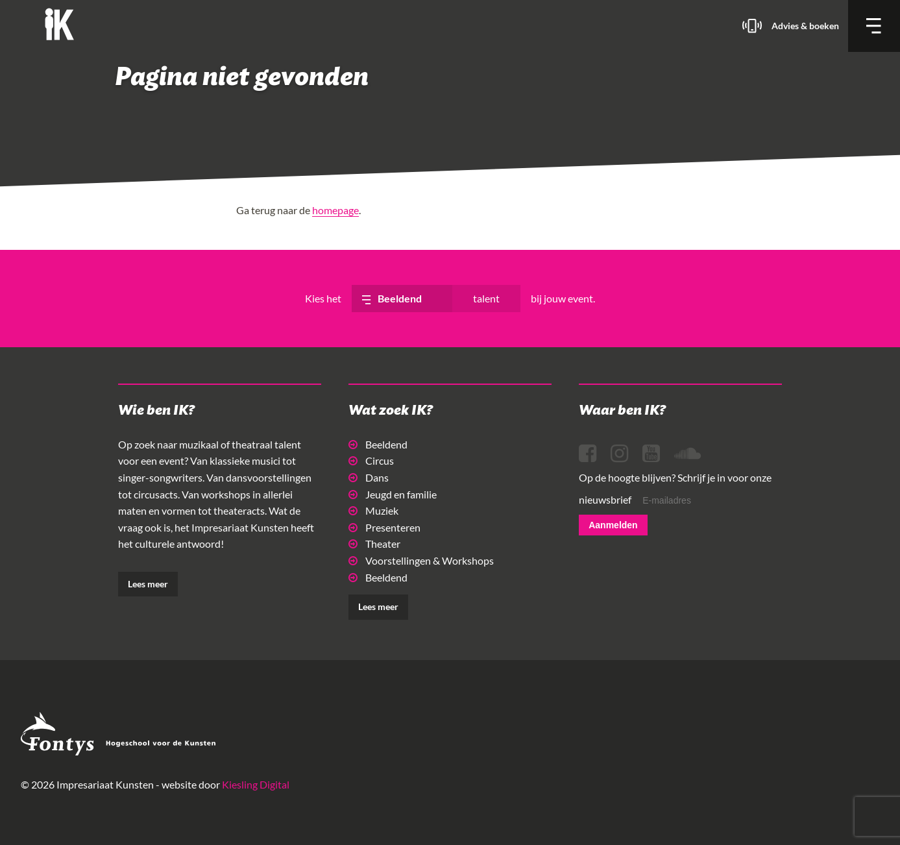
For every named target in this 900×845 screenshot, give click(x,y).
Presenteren (384, 527)
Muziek (373, 510)
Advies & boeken (805, 25)
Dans (368, 477)
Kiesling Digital (255, 784)
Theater (374, 543)
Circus (371, 460)
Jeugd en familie (392, 494)
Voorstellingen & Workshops (421, 560)
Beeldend (377, 444)
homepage (335, 210)
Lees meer (148, 583)
